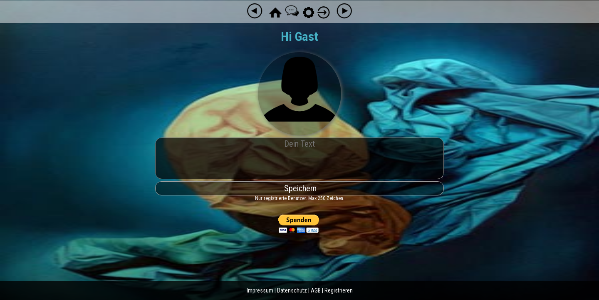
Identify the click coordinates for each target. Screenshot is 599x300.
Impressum (260, 290)
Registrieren (338, 290)
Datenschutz (292, 290)
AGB (316, 290)
